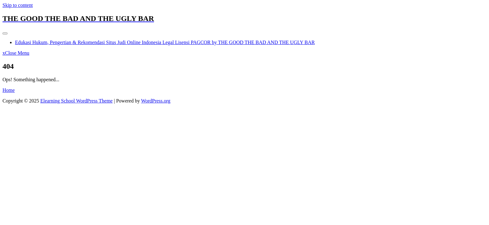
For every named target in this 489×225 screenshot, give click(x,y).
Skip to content (17, 5)
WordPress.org (155, 100)
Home (8, 90)
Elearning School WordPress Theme (76, 100)
